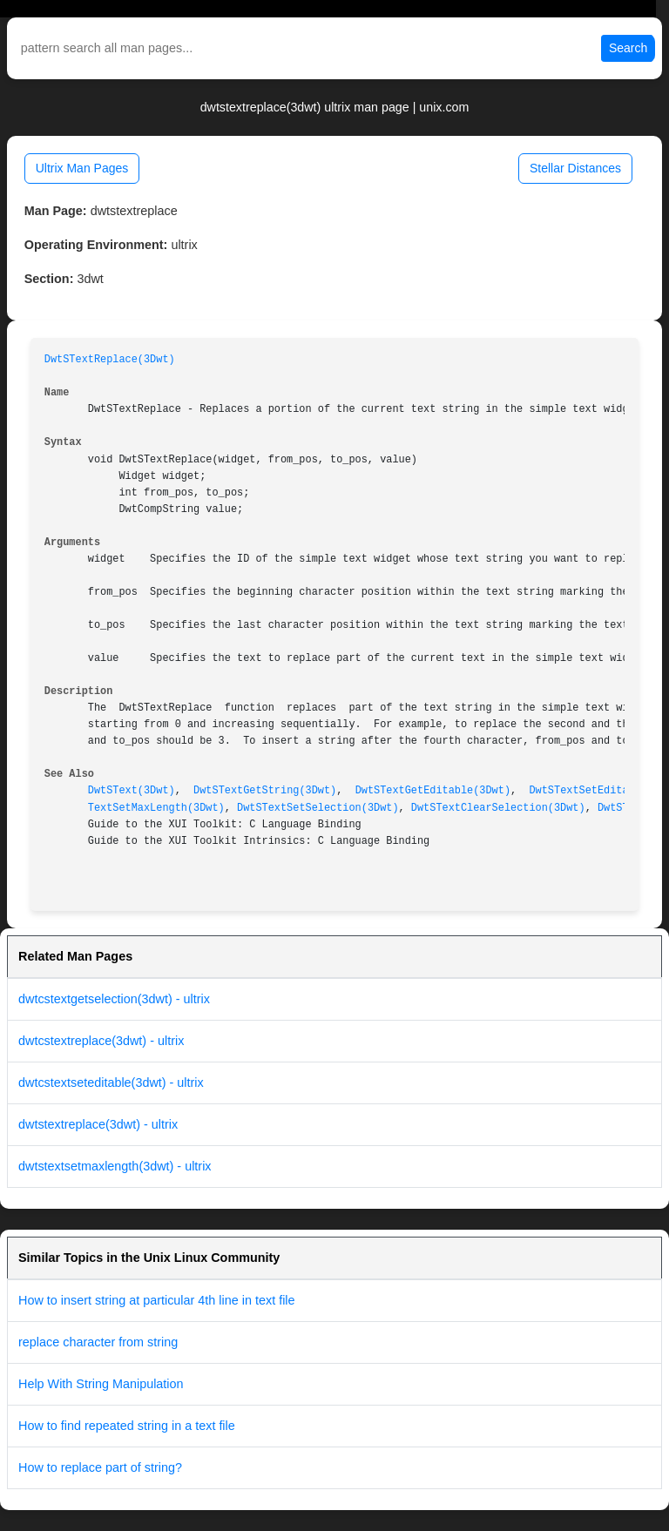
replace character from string (98, 1342)
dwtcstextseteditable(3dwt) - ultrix (111, 1082)
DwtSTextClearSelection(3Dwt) (498, 808)
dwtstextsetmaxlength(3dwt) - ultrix (115, 1166)
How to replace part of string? (100, 1467)
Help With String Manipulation (101, 1384)
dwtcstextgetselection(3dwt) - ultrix (114, 999)
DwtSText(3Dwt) (131, 791)
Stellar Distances (575, 168)
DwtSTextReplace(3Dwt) (109, 360)
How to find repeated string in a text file (126, 1426)
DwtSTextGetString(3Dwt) (264, 791)
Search (628, 48)
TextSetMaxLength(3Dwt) (156, 808)
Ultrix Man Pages (82, 168)
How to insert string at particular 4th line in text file (156, 1300)
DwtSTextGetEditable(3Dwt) (432, 791)
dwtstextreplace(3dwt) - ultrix (98, 1124)
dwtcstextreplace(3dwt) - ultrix (101, 1041)
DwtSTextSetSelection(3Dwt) (318, 808)
